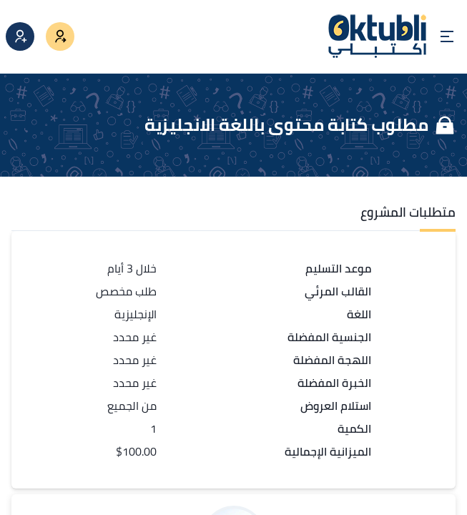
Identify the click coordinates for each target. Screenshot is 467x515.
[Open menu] (447, 36)
